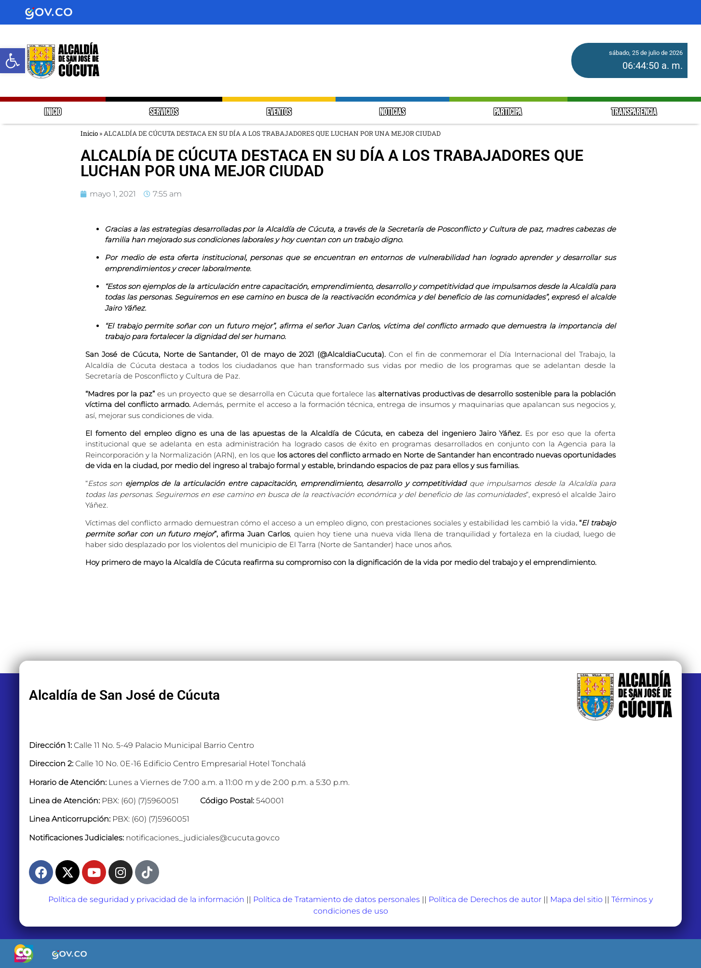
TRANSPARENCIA (634, 112)
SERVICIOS (163, 112)
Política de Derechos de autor (485, 899)
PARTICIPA (508, 112)
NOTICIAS (392, 112)
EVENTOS (279, 112)
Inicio (89, 133)
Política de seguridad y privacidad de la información (146, 899)
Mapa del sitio (576, 899)
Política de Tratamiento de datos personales (336, 899)
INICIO (52, 112)
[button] (12, 60)
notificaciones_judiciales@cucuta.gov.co (203, 837)
